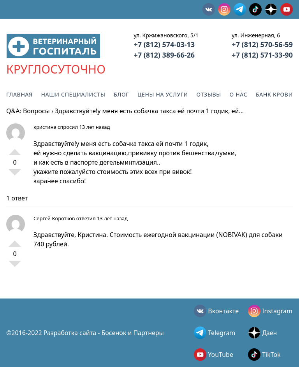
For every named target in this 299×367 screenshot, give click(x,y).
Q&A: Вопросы (28, 111)
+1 (15, 149)
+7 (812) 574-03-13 (164, 44)
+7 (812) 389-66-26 (164, 55)
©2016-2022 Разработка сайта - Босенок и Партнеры (85, 332)
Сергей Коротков (54, 218)
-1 (15, 175)
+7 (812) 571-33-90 (262, 55)
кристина (44, 126)
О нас (239, 94)
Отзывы (209, 94)
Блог (121, 94)
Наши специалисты (73, 94)
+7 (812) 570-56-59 (262, 44)
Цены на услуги (162, 94)
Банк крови (274, 94)
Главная (19, 94)
